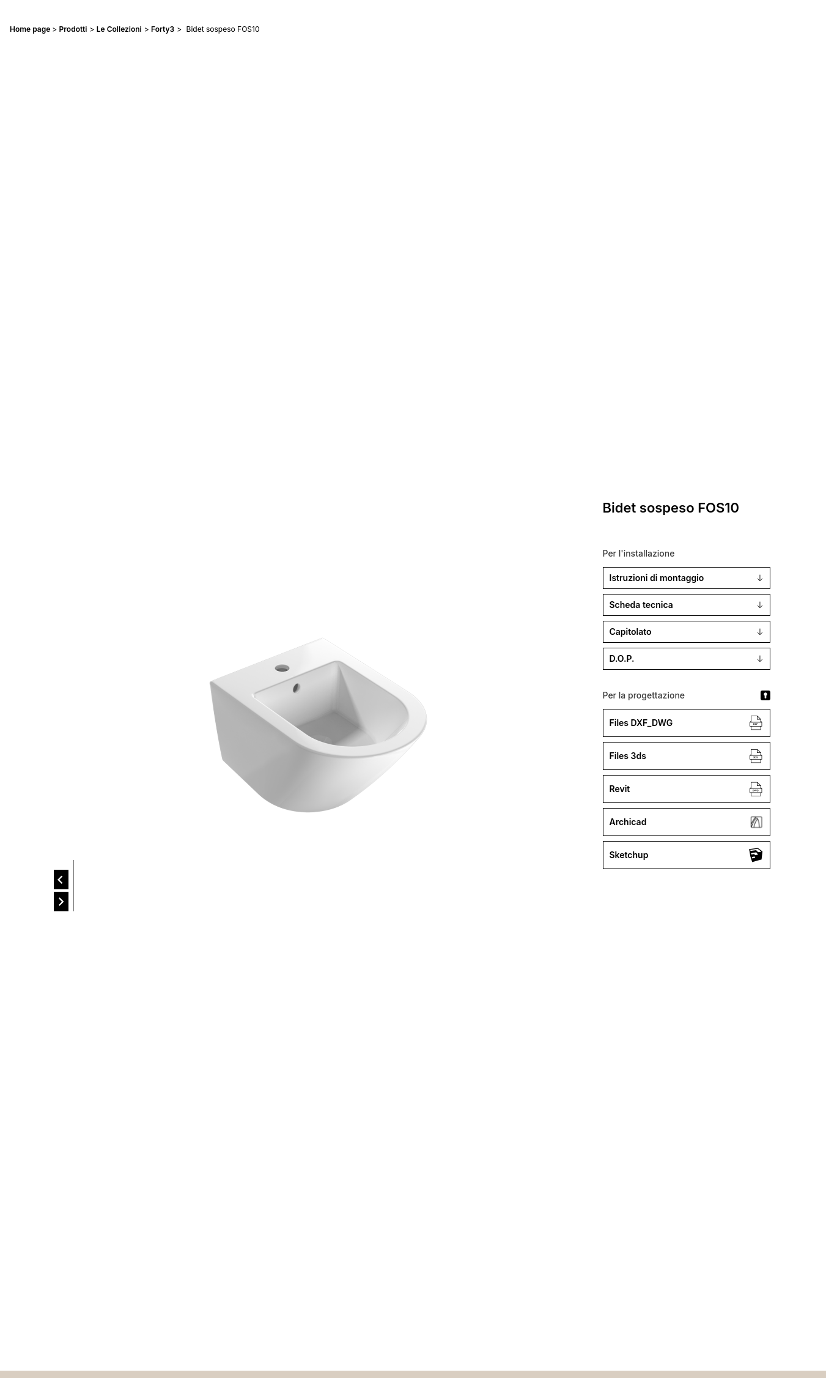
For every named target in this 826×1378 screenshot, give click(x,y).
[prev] (61, 879)
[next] (61, 901)
